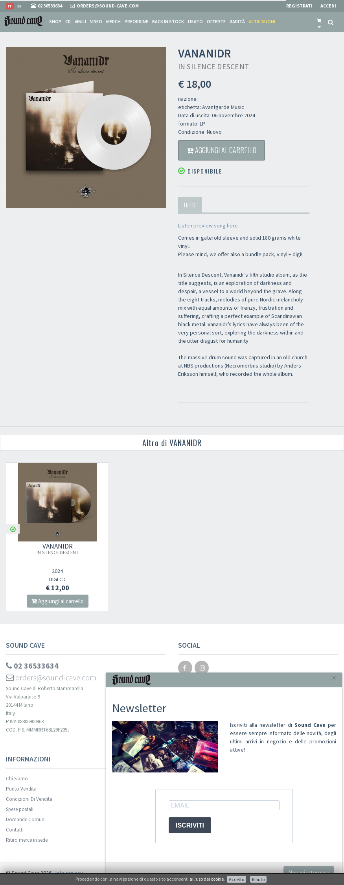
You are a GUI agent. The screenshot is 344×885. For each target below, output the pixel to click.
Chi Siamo (17, 778)
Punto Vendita (21, 788)
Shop (55, 21)
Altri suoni (262, 21)
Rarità (237, 21)
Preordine (136, 21)
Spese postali (19, 809)
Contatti (15, 829)
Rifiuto (258, 879)
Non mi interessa (308, 872)
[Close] (334, 678)
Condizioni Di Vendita (29, 799)
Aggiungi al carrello (221, 150)
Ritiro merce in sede (27, 840)
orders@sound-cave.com (51, 677)
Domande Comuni (26, 819)
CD (68, 21)
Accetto (236, 879)
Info (190, 205)
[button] (319, 21)
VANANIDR (58, 548)
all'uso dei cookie (206, 879)
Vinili (80, 21)
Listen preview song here (208, 225)
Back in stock (168, 21)
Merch (113, 21)
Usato (195, 21)
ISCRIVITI (190, 825)
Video (96, 21)
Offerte (216, 21)
